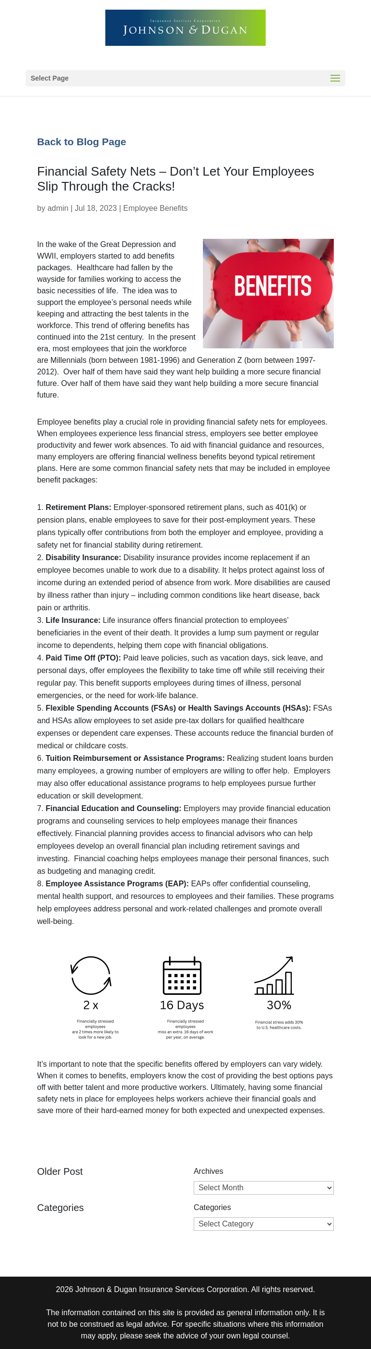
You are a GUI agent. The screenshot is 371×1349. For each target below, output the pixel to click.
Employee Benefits (155, 208)
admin (58, 208)
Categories (212, 1207)
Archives (208, 1171)
